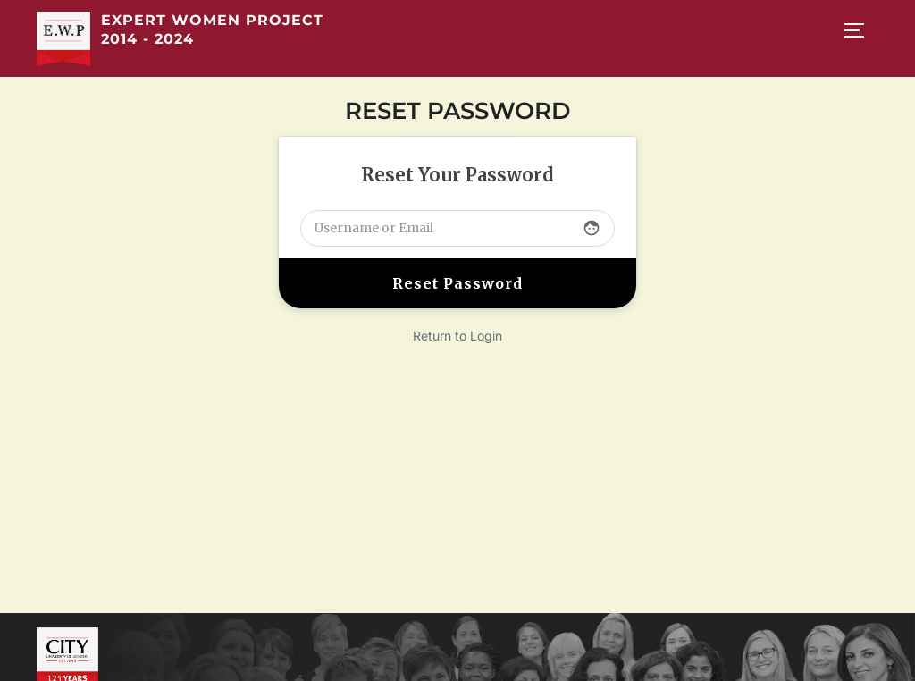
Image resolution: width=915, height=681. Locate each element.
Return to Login (457, 335)
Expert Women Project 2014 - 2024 (212, 29)
